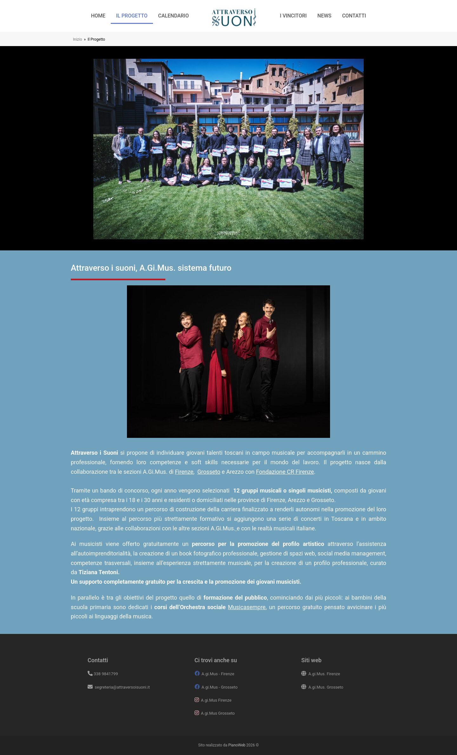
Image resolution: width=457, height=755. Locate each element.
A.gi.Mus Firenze (216, 700)
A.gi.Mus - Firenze (218, 673)
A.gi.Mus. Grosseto (325, 687)
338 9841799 (106, 673)
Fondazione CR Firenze (285, 471)
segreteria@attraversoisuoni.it (122, 687)
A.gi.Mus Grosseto (218, 713)
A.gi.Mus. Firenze (324, 673)
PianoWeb (236, 745)
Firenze (184, 471)
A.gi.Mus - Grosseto (219, 687)
